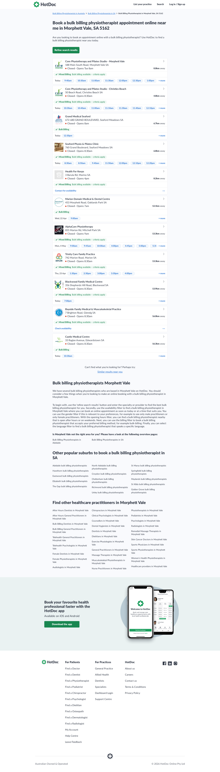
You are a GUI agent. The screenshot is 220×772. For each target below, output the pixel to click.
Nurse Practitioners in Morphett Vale (109, 569)
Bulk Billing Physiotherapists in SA (101, 13)
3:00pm (101, 273)
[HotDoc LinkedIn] (170, 663)
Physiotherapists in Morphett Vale (147, 510)
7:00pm (68, 301)
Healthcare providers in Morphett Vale (149, 566)
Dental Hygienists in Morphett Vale (108, 526)
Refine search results (66, 50)
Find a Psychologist (75, 699)
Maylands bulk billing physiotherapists (149, 479)
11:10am (109, 108)
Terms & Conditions (135, 687)
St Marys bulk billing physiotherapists (148, 466)
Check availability (110, 329)
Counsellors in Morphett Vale (105, 521)
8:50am (81, 163)
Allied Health (102, 675)
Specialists (100, 687)
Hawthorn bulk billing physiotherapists (71, 471)
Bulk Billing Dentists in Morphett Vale (70, 524)
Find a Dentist (72, 675)
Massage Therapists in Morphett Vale (109, 555)
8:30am (68, 163)
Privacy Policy (132, 693)
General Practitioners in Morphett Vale (110, 550)
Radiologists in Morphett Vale (145, 526)
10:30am (82, 81)
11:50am (109, 163)
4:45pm (128, 246)
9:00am (74, 218)
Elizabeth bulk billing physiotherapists (70, 481)
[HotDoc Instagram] (175, 663)
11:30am (109, 81)
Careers (129, 675)
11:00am (95, 81)
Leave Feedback (73, 742)
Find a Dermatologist (76, 717)
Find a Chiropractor (75, 693)
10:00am (101, 246)
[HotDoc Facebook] (164, 663)
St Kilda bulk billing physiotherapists (148, 484)
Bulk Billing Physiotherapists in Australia (69, 13)
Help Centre (71, 736)
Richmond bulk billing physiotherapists (110, 487)
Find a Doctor (72, 668)
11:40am (137, 108)
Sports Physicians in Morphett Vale (147, 545)
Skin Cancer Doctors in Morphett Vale (149, 540)
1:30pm (73, 273)
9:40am (68, 81)
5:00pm (142, 246)
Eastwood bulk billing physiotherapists (70, 476)
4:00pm (115, 246)
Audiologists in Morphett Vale (66, 567)
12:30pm (136, 81)
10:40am (82, 108)
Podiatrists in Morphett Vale (144, 516)
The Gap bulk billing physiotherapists (70, 486)
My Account (71, 730)
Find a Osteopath (74, 711)
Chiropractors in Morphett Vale (106, 510)
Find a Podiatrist (74, 687)
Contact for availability (110, 191)
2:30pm (87, 273)
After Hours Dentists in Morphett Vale (70, 510)
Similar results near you (110, 372)
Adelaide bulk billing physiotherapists (70, 466)
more (162, 81)
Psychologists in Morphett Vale (145, 521)
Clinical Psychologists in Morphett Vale (110, 516)
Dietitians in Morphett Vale (104, 536)
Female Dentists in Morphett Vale (68, 554)
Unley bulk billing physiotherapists (108, 493)
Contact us (131, 681)
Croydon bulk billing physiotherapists (109, 474)
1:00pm (150, 81)
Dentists (99, 681)
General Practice (104, 668)
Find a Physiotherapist (77, 681)
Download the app (62, 624)
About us (130, 668)
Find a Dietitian (73, 705)
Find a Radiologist (74, 723)
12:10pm (150, 108)
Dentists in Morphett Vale (104, 531)
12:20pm (150, 163)
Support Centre (103, 699)
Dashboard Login (104, 693)
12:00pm (123, 81)
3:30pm (114, 273)
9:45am (87, 246)
